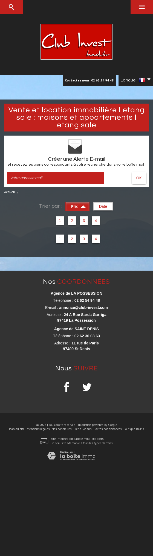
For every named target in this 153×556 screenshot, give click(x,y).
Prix (78, 206)
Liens (77, 429)
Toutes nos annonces (108, 429)
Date (103, 206)
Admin (87, 429)
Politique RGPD (134, 429)
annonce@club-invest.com (83, 307)
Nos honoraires (61, 429)
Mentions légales (38, 429)
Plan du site (17, 429)
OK (139, 178)
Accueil (9, 192)
